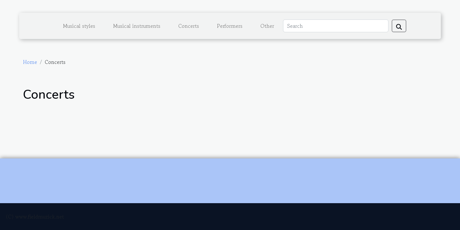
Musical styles (79, 26)
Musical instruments (136, 26)
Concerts (188, 26)
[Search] (335, 25)
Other (267, 26)
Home (30, 62)
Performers (229, 26)
